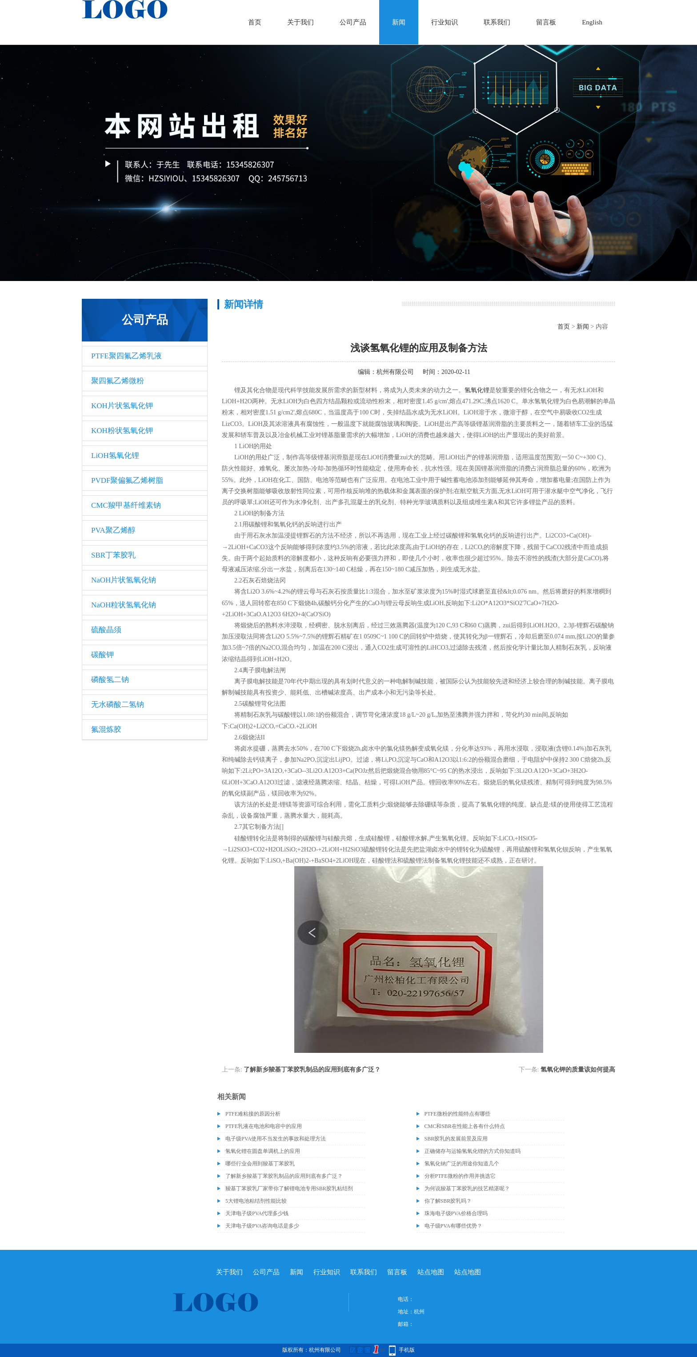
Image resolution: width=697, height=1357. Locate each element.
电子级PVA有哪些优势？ (453, 1226)
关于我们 (300, 22)
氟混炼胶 (106, 729)
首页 (254, 22)
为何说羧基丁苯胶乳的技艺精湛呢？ (467, 1188)
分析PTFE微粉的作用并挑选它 (460, 1176)
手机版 (407, 1350)
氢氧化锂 (477, 390)
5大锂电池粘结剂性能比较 (256, 1201)
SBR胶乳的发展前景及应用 (456, 1139)
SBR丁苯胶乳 (113, 555)
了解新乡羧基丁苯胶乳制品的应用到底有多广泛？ (312, 1069)
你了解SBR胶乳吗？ (448, 1201)
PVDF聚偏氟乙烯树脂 (127, 480)
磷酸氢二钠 (110, 679)
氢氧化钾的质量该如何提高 (578, 1069)
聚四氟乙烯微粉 (117, 381)
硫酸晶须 (106, 630)
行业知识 (444, 22)
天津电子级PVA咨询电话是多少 (262, 1226)
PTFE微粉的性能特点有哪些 (457, 1114)
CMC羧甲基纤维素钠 (126, 505)
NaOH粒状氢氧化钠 (123, 605)
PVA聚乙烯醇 (113, 530)
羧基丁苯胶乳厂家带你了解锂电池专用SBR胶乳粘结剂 (289, 1188)
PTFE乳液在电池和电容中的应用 (263, 1126)
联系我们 (497, 22)
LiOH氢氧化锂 (115, 455)
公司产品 (353, 22)
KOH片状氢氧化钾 (122, 405)
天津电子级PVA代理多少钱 (256, 1213)
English (592, 22)
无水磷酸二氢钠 (117, 704)
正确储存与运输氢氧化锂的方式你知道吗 (473, 1151)
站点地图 (430, 1272)
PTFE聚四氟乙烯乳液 (126, 356)
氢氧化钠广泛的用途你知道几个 (462, 1163)
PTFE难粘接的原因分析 (252, 1114)
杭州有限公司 (395, 372)
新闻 (398, 22)
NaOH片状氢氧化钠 (123, 580)
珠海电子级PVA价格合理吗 (456, 1213)
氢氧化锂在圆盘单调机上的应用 (262, 1151)
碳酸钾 (102, 654)
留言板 (546, 22)
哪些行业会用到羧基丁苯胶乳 (260, 1163)
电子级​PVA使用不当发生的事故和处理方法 (275, 1139)
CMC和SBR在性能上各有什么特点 (465, 1126)
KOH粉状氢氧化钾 (122, 430)
